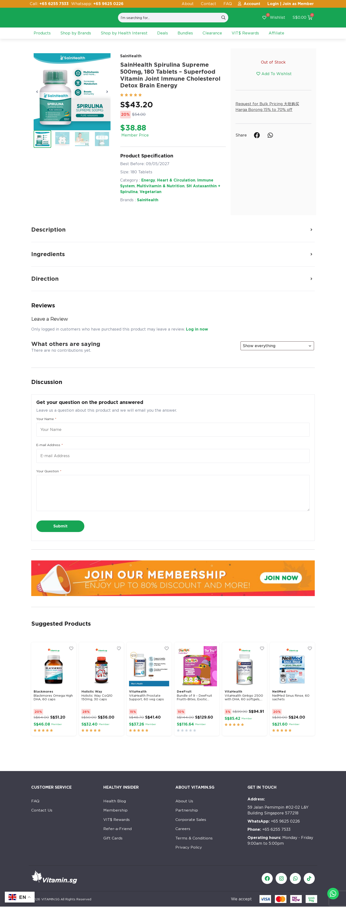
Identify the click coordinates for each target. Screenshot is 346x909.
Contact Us (42, 810)
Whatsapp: (97, 3)
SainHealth (131, 56)
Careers (183, 830)
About (188, 3)
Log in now (197, 329)
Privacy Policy (188, 849)
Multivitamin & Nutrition (161, 186)
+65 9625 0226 (273, 821)
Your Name (46, 419)
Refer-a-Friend (117, 830)
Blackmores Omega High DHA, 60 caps (53, 697)
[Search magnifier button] (223, 17)
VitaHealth (138, 691)
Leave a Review (49, 319)
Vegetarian (150, 191)
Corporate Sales (191, 820)
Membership (115, 810)
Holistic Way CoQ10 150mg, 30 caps (96, 697)
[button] (37, 92)
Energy (148, 180)
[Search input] (168, 18)
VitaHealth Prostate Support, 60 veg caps (146, 697)
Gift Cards (113, 839)
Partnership (186, 810)
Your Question (48, 471)
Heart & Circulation (176, 180)
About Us (184, 801)
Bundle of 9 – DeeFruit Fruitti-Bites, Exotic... (194, 697)
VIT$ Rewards (117, 820)
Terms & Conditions (194, 839)
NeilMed (279, 691)
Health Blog (114, 801)
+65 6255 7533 (268, 829)
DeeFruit (184, 691)
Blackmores (43, 691)
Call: (49, 3)
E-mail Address (49, 445)
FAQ (227, 3)
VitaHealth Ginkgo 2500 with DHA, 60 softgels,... (244, 697)
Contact (208, 3)
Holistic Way (91, 691)
